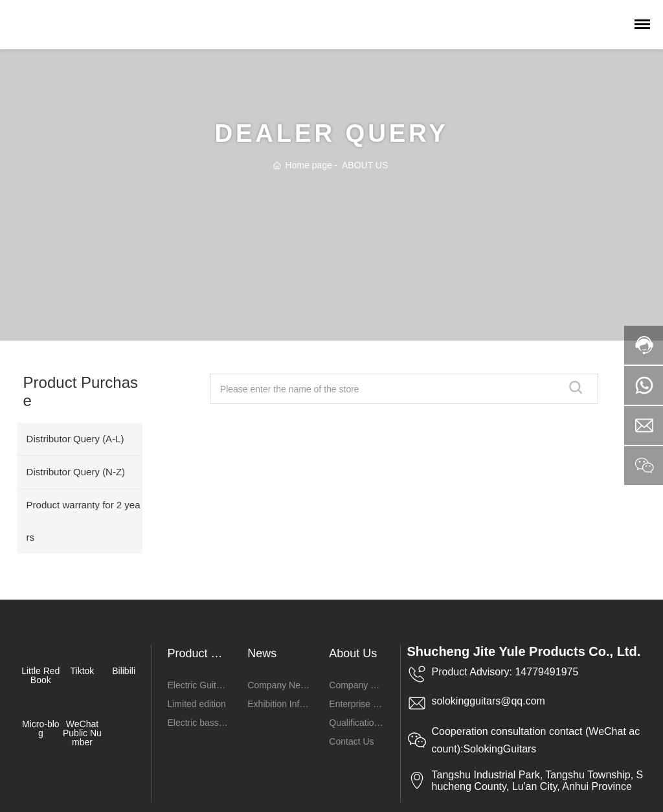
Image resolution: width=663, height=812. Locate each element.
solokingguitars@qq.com (488, 700)
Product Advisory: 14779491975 (505, 671)
